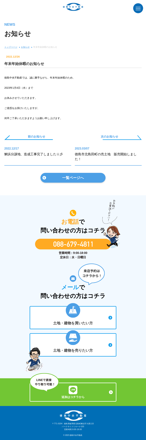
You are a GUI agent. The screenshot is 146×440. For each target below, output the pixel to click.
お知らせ (25, 47)
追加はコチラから (73, 392)
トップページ (10, 47)
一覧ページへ (73, 178)
